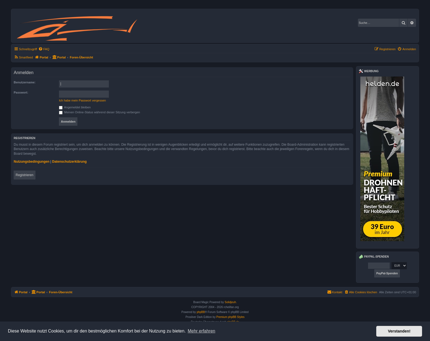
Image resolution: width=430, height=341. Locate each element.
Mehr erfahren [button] (201, 331)
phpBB (201, 312)
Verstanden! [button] (399, 331)
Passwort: (21, 92)
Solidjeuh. (231, 302)
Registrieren (24, 175)
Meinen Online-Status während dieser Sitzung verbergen (99, 112)
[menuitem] (43, 49)
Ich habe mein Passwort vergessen (82, 100)
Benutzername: (24, 82)
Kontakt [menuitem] (334, 292)
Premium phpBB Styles (230, 317)
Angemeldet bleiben (75, 107)
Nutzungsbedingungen (31, 162)
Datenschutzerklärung (69, 162)
